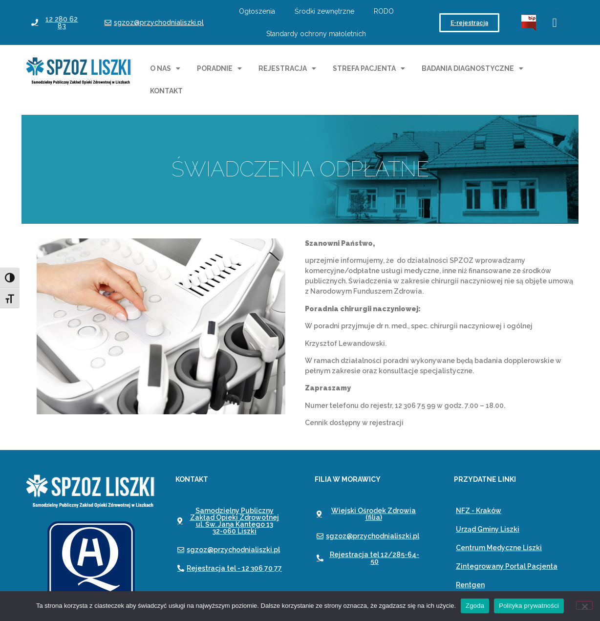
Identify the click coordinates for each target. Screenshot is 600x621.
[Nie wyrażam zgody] (584, 605)
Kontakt (166, 91)
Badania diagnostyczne (472, 68)
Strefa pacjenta (369, 68)
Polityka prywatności (529, 605)
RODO (384, 11)
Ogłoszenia (257, 11)
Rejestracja (287, 68)
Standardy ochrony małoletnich (316, 34)
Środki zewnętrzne (324, 11)
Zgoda (475, 605)
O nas (165, 68)
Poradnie (219, 68)
